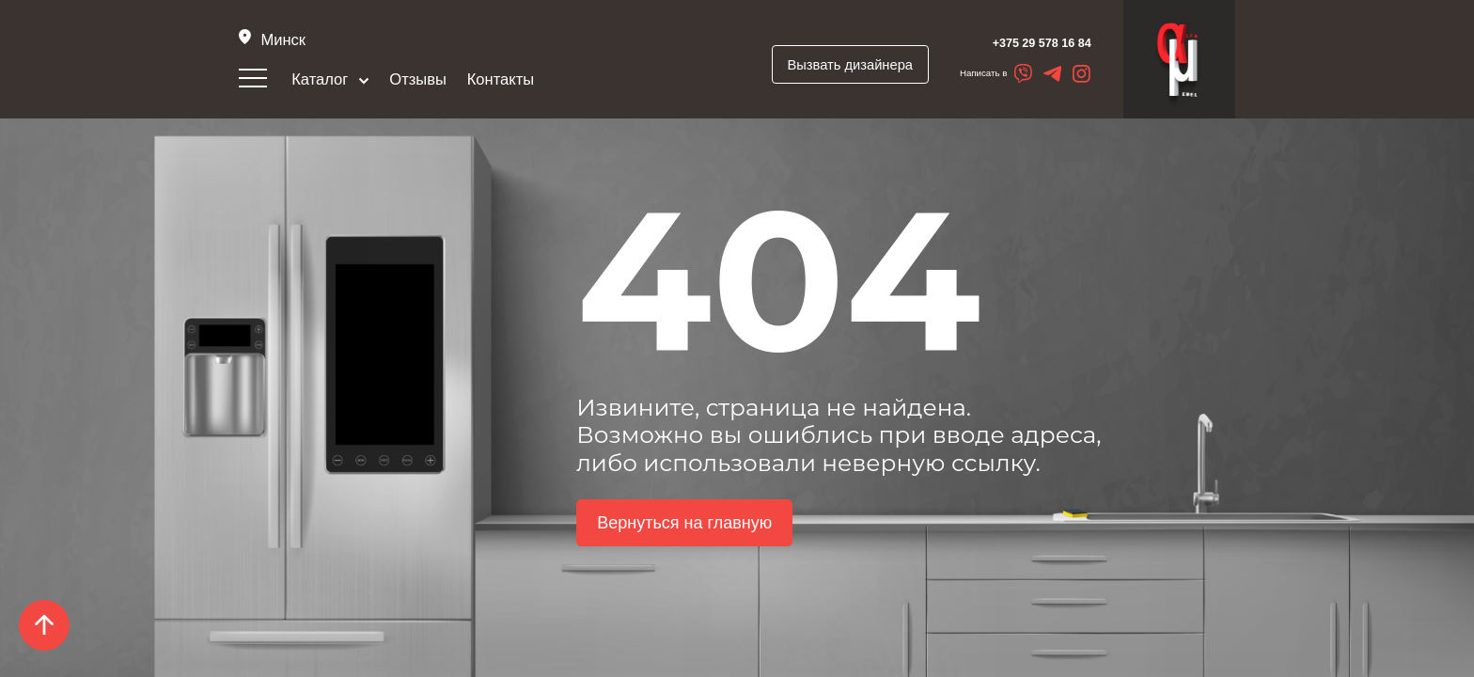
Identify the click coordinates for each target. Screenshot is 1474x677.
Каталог (330, 80)
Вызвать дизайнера (822, 64)
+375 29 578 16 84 (1015, 43)
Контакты (501, 80)
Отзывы (419, 80)
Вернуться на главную (684, 534)
